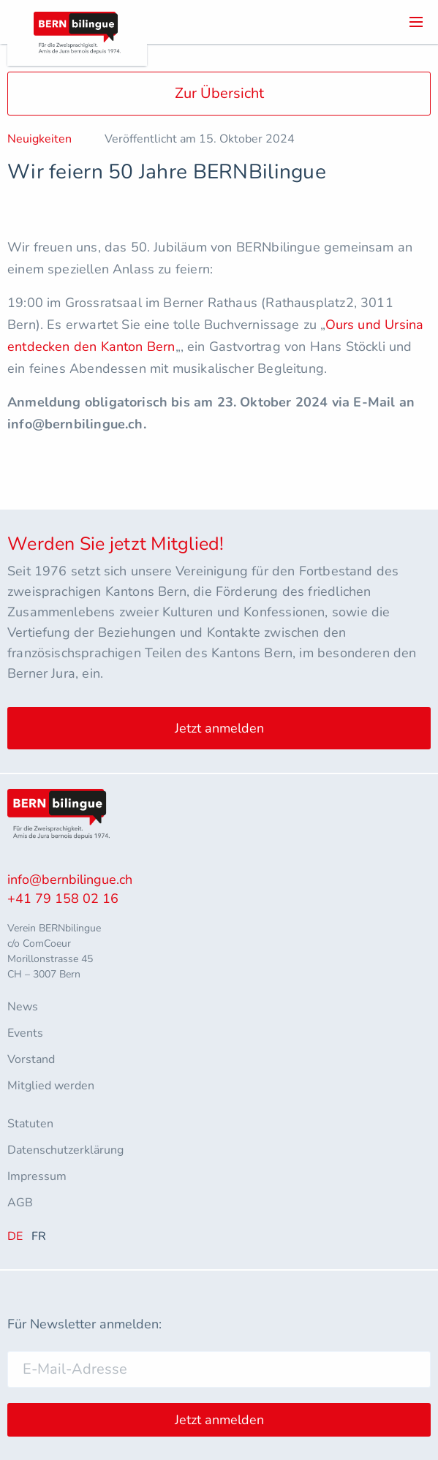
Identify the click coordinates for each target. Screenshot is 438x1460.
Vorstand (31, 1059)
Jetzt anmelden (219, 728)
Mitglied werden (50, 1086)
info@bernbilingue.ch (69, 879)
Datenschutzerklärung (65, 1150)
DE (15, 1236)
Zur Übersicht (219, 93)
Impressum (37, 1176)
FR (38, 1236)
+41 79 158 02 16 (62, 898)
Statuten (30, 1124)
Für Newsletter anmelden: (84, 1324)
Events (25, 1033)
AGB (20, 1203)
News (22, 1007)
